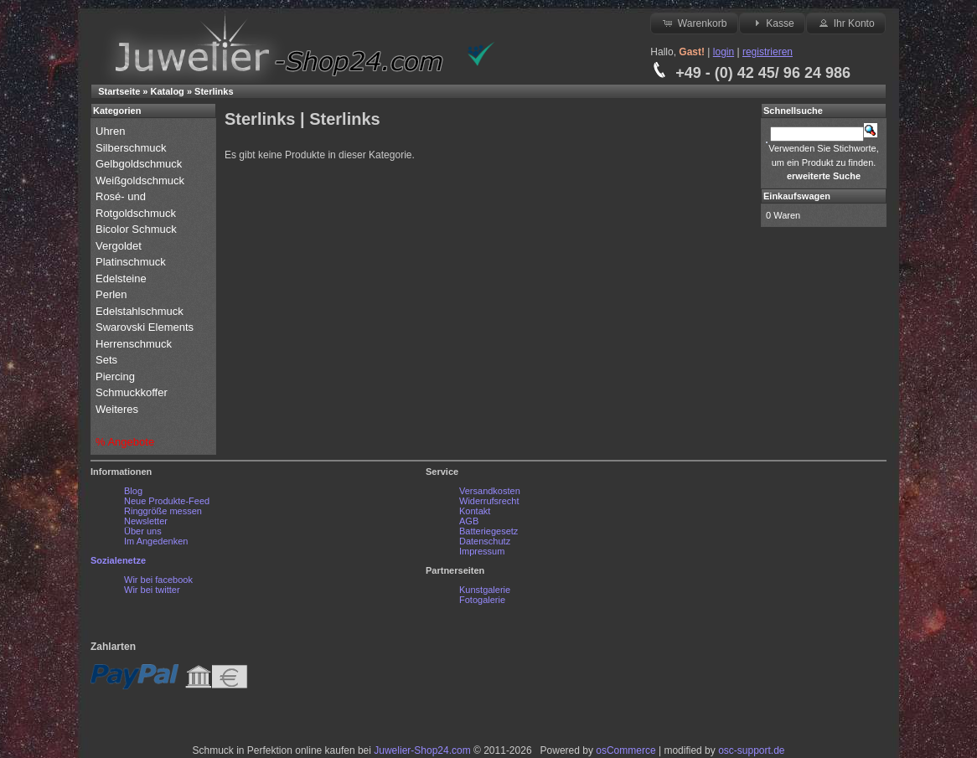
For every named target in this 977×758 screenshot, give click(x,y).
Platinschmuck (132, 261)
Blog (133, 491)
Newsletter (146, 521)
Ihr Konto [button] (845, 22)
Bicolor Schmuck (137, 229)
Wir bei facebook (158, 580)
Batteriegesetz (488, 531)
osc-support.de (751, 750)
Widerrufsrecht (489, 501)
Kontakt (474, 511)
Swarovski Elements (145, 327)
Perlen (113, 294)
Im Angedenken (156, 541)
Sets (106, 359)
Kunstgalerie (484, 590)
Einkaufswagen (796, 196)
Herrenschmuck (135, 344)
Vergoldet (120, 246)
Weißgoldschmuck (142, 180)
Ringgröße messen (163, 511)
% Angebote (125, 442)
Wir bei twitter (152, 590)
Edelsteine (122, 278)
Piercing (115, 376)
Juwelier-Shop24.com (422, 750)
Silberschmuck (132, 148)
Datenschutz (484, 541)
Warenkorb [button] (693, 22)
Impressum (481, 551)
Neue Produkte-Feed (166, 501)
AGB (468, 521)
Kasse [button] (772, 22)
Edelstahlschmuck (140, 311)
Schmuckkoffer (132, 392)
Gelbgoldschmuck (140, 163)
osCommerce (625, 750)
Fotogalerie (482, 600)
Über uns (143, 531)
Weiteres (119, 409)
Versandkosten (489, 491)
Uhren (112, 131)
